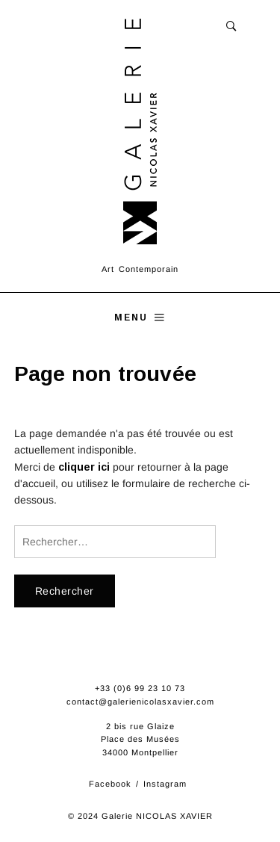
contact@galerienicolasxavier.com (140, 701)
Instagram (165, 783)
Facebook (110, 783)
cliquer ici (84, 467)
